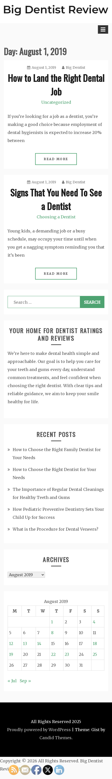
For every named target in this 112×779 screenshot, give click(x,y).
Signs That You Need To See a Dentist (56, 199)
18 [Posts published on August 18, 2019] (95, 643)
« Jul (12, 680)
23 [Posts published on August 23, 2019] (67, 654)
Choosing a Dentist (56, 216)
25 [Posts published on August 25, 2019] (95, 654)
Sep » (25, 680)
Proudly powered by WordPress (39, 729)
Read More (56, 159)
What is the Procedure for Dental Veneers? (55, 529)
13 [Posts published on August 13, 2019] (25, 643)
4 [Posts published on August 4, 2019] (94, 621)
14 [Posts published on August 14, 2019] (39, 643)
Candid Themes (55, 737)
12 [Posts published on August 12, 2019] (11, 643)
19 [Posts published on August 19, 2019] (11, 654)
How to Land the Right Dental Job (56, 84)
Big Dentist (73, 67)
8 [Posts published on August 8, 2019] (52, 632)
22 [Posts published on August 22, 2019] (53, 654)
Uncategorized (56, 102)
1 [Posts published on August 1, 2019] (52, 621)
